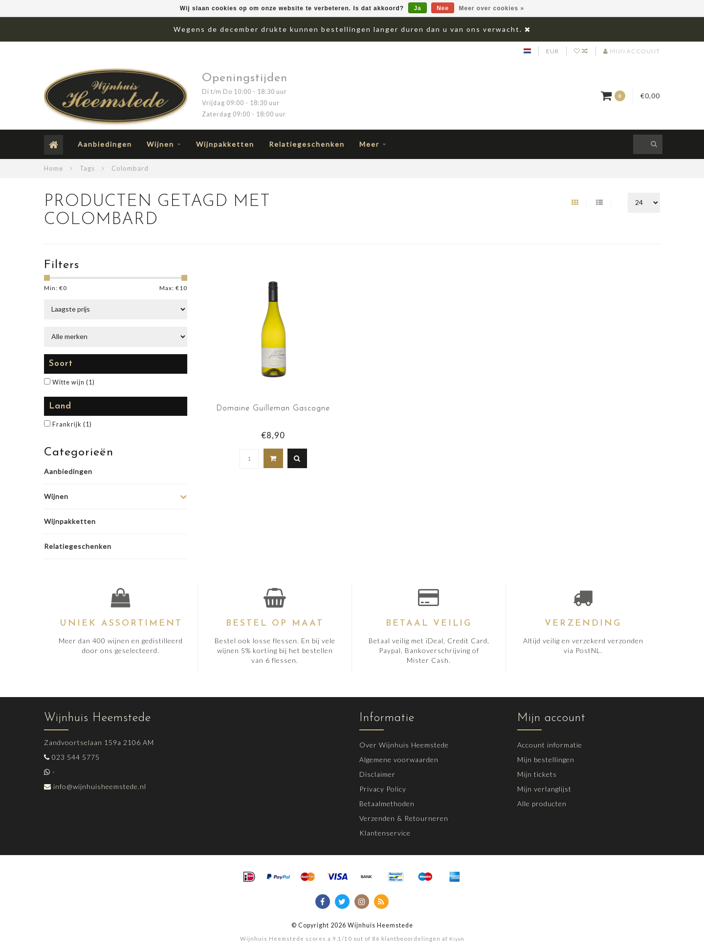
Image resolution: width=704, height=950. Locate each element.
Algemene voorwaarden (399, 759)
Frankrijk (72, 424)
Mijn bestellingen (545, 759)
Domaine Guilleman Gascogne (273, 408)
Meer (369, 144)
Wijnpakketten (225, 144)
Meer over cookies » (492, 8)
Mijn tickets (537, 774)
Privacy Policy (382, 789)
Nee (443, 8)
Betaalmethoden (387, 803)
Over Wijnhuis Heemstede (404, 745)
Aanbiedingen (105, 144)
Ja (417, 8)
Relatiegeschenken (307, 144)
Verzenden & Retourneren (403, 818)
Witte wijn (73, 382)
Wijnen (160, 144)
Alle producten (542, 803)
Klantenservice (385, 833)
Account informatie (549, 745)
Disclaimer (377, 774)
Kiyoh (456, 939)
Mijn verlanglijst (544, 789)
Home (53, 168)
